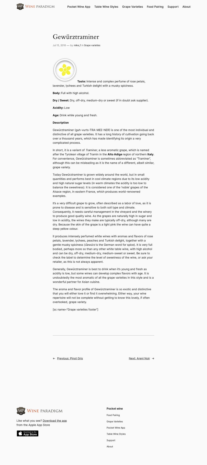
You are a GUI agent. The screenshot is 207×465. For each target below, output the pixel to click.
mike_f (77, 45)
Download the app (55, 420)
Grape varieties (92, 45)
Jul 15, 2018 (59, 45)
